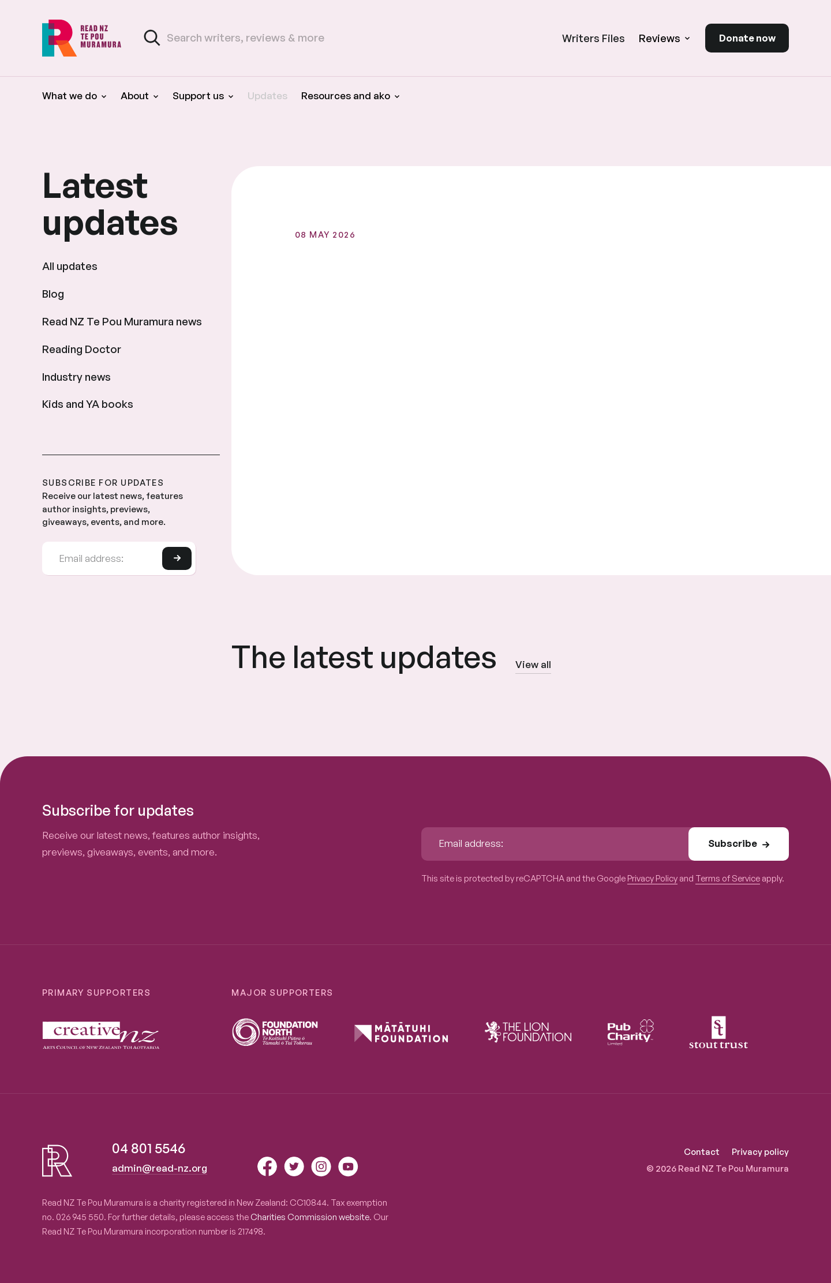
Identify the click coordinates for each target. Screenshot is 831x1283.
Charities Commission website (309, 1216)
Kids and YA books (87, 403)
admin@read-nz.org (159, 1168)
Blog (53, 293)
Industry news (76, 376)
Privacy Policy (652, 878)
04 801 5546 (148, 1148)
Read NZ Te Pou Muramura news (122, 321)
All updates (70, 265)
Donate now (747, 38)
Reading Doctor (81, 348)
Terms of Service (727, 878)
